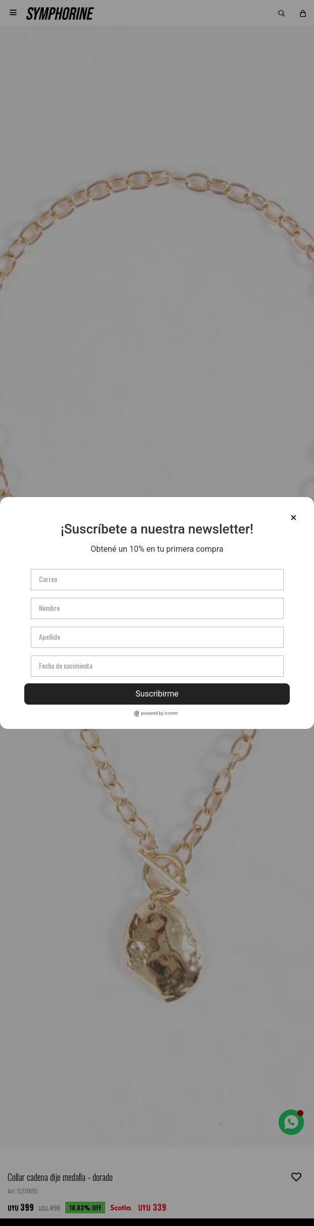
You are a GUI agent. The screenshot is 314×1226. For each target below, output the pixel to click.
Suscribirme (157, 694)
